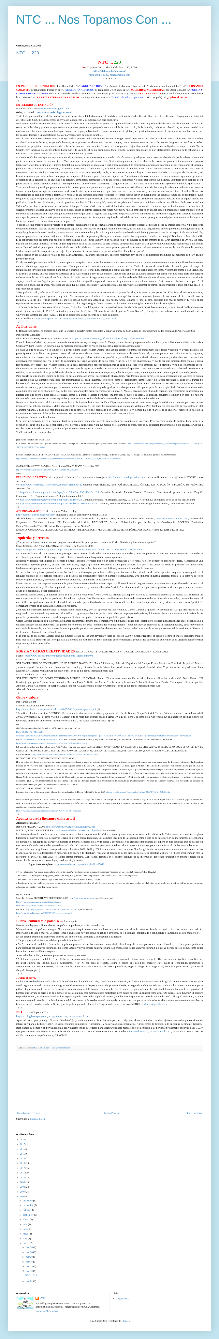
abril (25, 1238)
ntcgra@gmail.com (120, 74)
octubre (27, 1210)
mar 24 (29, 1252)
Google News (122, 1298)
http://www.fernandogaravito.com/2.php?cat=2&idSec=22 (51, 484)
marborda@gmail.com (153, 1003)
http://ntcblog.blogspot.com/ (31, 1016)
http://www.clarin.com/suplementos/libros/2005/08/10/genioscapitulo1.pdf (56, 709)
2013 (23, 1163)
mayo (26, 1233)
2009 (23, 1182)
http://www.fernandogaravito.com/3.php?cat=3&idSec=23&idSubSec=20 (58, 503)
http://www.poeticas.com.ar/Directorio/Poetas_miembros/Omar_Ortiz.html (76, 318)
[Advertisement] (109, 1081)
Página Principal (112, 1113)
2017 (23, 1144)
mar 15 (29, 1266)
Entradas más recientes (28, 1113)
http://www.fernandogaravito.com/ (126, 477)
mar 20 (29, 1256)
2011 (23, 1172)
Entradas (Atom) (38, 1118)
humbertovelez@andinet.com (171, 518)
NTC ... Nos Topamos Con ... (94, 19)
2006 (23, 1196)
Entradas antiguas (193, 1113)
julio (25, 1224)
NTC (42, 1298)
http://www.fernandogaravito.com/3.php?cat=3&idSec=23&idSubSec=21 (59, 492)
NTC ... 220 (27, 52)
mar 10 (29, 1271)
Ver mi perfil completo (46, 1311)
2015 (23, 1153)
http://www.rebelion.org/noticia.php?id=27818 (71, 826)
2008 (23, 1186)
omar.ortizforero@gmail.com (54, 108)
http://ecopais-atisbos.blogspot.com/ (35, 514)
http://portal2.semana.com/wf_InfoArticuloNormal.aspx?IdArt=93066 (106, 338)
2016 (23, 1148)
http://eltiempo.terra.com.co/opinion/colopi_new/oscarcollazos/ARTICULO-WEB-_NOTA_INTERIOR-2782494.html (79, 549)
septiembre (28, 1214)
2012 (23, 1168)
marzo (26, 1243)
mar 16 (29, 1261)
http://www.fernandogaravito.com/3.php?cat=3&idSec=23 (50, 499)
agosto (26, 1219)
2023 (23, 1139)
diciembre (28, 1200)
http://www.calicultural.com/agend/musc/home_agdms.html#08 (59, 655)
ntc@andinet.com (98, 74)
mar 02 (29, 1281)
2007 (23, 1191)
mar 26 (29, 1247)
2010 (23, 1177)
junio (26, 1229)
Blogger (125, 1321)
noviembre (28, 1205)
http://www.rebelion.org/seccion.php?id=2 (78, 830)
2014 (23, 1158)
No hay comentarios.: (62, 1047)
